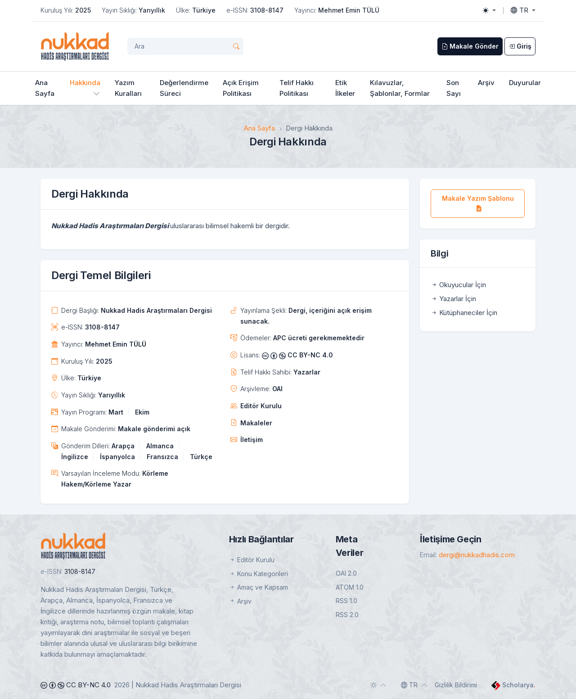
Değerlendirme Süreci (184, 88)
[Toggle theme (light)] (489, 10)
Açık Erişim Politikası (241, 88)
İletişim (251, 439)
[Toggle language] (523, 10)
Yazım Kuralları (128, 88)
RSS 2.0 (347, 614)
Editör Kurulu (261, 406)
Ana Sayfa (44, 88)
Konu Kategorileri (258, 573)
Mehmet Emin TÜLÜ (348, 10)
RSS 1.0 (346, 600)
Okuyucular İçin (458, 284)
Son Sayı (453, 88)
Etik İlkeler (345, 88)
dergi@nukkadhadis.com (477, 554)
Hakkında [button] (85, 82)
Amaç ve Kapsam (258, 587)
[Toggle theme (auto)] (378, 685)
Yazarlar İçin (453, 298)
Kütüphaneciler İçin (464, 312)
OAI (277, 388)
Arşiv (486, 82)
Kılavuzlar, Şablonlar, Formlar (400, 88)
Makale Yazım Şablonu (478, 203)
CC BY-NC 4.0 (297, 355)
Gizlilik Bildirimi (456, 685)
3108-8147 (267, 10)
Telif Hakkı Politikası (296, 88)
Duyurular (525, 82)
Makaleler (256, 423)
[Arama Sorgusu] (185, 46)
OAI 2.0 (346, 573)
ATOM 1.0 (350, 587)
